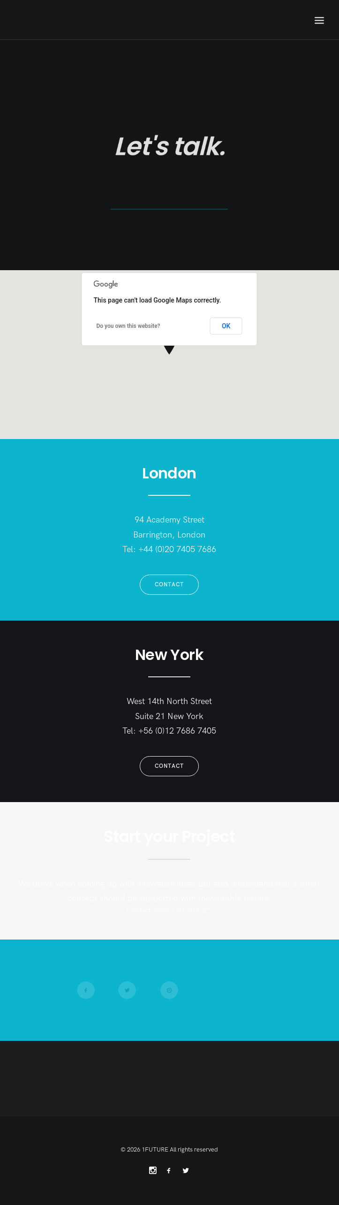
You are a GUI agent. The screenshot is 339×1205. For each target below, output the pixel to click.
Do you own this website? (128, 326)
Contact (169, 584)
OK (226, 326)
